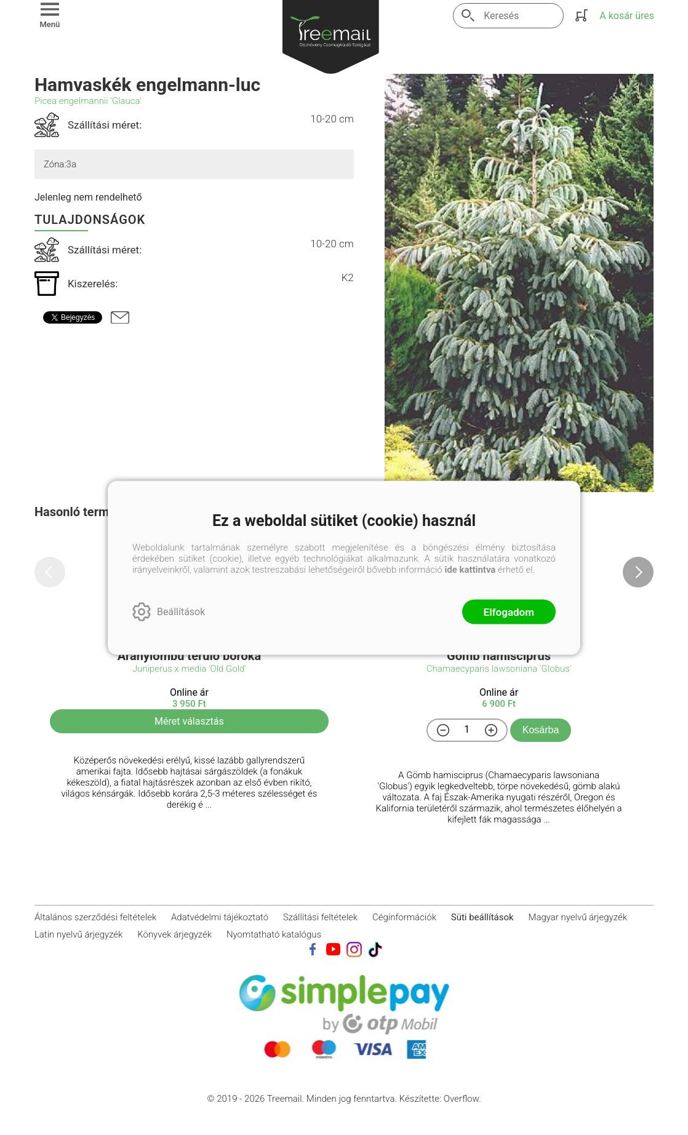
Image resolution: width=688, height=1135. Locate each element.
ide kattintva (469, 569)
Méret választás (189, 721)
